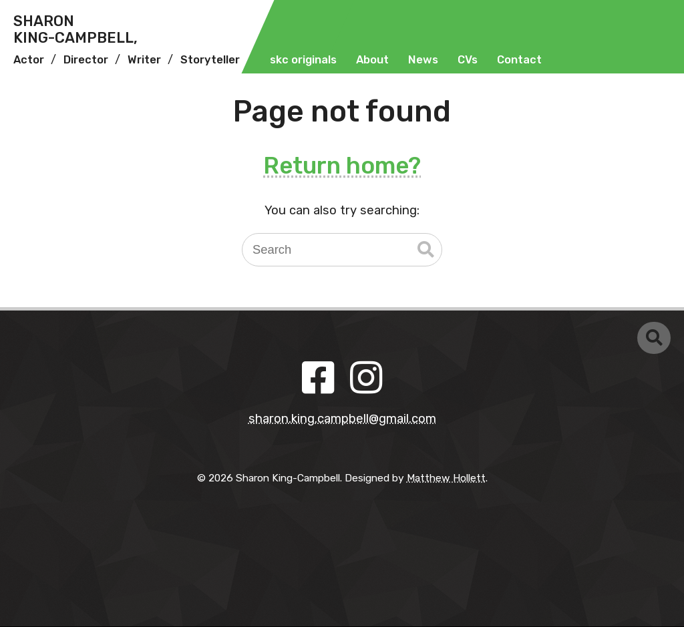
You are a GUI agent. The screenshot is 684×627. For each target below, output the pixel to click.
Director (85, 59)
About (372, 59)
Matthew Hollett (446, 477)
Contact (519, 59)
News (423, 59)
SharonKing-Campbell (75, 29)
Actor (28, 59)
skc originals (303, 59)
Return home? (342, 166)
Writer (144, 59)
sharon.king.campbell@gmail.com (342, 418)
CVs (468, 59)
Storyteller (210, 59)
